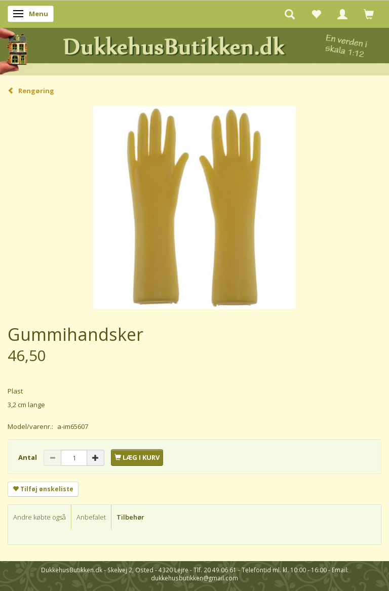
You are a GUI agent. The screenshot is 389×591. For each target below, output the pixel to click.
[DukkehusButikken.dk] (194, 50)
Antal (28, 457)
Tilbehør (130, 517)
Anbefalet (91, 517)
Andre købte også (39, 517)
